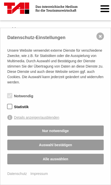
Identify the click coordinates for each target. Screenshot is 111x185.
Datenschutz (17, 174)
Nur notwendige (55, 131)
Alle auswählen (55, 159)
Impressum (39, 174)
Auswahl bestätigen (55, 145)
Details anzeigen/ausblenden (36, 117)
